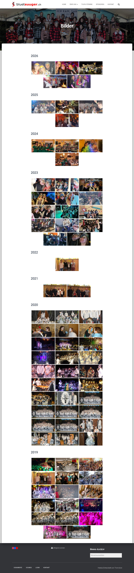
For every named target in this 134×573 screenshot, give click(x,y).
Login (38, 567)
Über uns (74, 4)
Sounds (29, 567)
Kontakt (111, 4)
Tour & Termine (86, 4)
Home (64, 4)
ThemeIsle (118, 568)
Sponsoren (100, 4)
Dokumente (18, 567)
